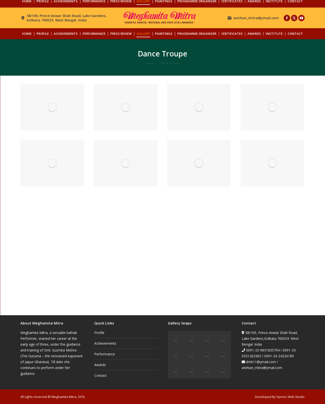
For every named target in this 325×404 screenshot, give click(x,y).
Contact (100, 375)
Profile (99, 332)
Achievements (105, 343)
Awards (100, 364)
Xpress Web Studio (290, 397)
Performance (104, 354)
